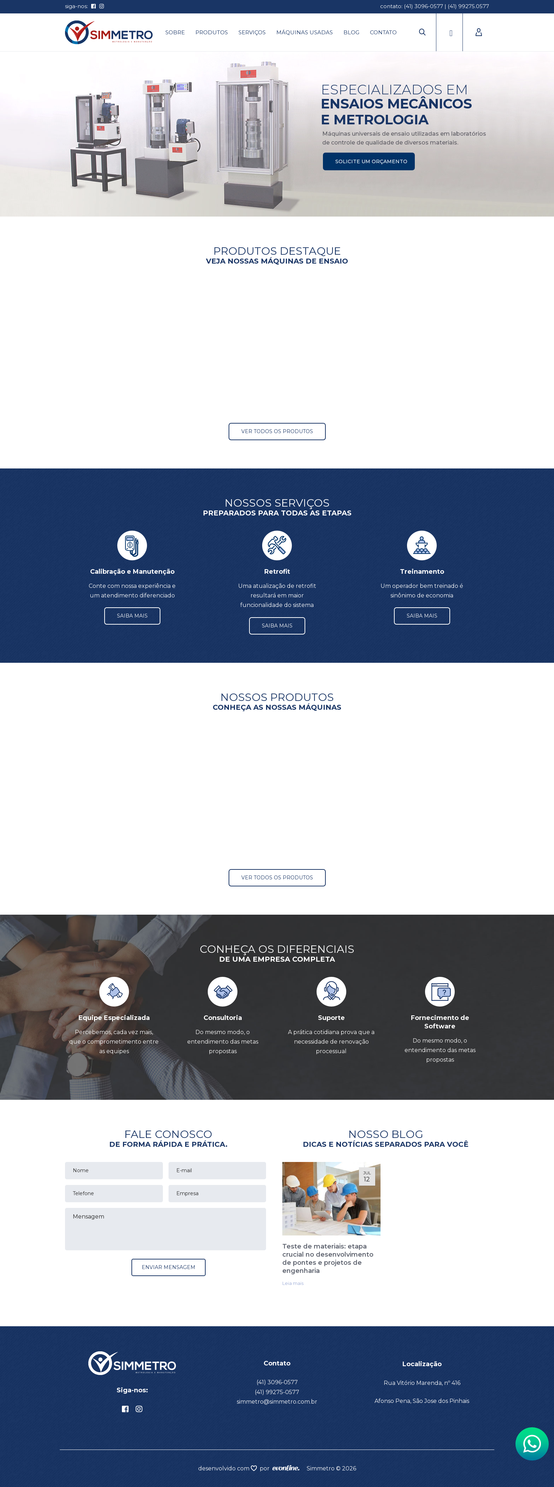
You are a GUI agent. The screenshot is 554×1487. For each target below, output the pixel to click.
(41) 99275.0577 (468, 6)
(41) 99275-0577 (277, 1392)
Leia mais (292, 1283)
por (266, 1468)
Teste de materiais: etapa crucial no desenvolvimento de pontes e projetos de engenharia (327, 1259)
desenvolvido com (224, 1468)
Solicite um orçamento (371, 161)
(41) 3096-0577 (423, 6)
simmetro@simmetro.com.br (277, 1401)
